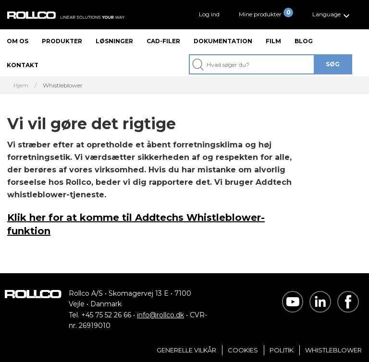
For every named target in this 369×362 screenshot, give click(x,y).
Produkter (62, 41)
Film (273, 41)
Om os (17, 41)
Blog (304, 41)
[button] (332, 14)
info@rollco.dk (160, 315)
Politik (282, 350)
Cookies (243, 350)
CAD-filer (163, 41)
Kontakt (22, 65)
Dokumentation (223, 41)
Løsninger (114, 41)
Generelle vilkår (186, 350)
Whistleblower (333, 350)
